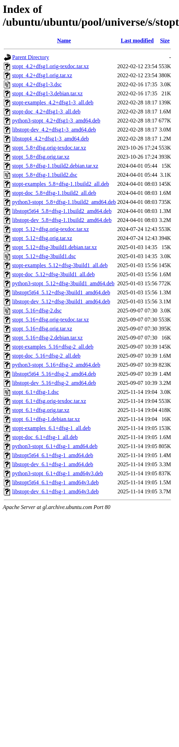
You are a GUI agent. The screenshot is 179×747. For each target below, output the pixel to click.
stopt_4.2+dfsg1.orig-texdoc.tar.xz (50, 66)
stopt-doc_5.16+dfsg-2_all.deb (46, 356)
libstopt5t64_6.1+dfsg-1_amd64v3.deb (55, 482)
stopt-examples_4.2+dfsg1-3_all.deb (52, 102)
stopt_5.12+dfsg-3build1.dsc (44, 256)
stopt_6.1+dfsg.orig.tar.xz (41, 410)
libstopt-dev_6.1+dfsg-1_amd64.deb (52, 464)
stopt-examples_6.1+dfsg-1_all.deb (51, 428)
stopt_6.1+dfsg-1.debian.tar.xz (46, 419)
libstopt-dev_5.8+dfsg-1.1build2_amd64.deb (62, 220)
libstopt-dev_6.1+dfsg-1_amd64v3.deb (55, 491)
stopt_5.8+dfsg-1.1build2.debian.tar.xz (55, 166)
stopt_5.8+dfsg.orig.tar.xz (41, 157)
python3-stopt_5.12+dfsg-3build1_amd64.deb (63, 283)
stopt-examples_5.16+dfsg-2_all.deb (52, 347)
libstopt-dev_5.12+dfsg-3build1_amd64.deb (61, 301)
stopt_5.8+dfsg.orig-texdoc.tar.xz (49, 148)
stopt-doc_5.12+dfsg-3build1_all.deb (53, 274)
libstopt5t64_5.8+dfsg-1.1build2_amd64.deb (62, 211)
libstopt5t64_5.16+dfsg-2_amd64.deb (54, 374)
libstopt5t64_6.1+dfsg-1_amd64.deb (52, 455)
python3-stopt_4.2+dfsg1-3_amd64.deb (56, 121)
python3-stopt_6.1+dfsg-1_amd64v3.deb (57, 473)
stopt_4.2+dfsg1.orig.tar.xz (42, 75)
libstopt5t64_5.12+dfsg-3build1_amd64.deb (61, 292)
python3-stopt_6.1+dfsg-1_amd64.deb (54, 446)
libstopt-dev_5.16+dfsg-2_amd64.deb (54, 383)
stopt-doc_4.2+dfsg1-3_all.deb (46, 111)
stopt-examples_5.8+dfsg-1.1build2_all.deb (60, 184)
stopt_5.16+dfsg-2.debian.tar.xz (47, 338)
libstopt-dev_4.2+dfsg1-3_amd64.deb (54, 130)
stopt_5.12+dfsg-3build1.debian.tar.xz (54, 247)
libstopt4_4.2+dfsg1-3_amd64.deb (50, 139)
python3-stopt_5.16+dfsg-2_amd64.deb (56, 365)
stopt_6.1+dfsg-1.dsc (35, 392)
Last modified (137, 40)
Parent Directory (30, 57)
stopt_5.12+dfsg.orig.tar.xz (42, 238)
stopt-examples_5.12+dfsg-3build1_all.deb (60, 265)
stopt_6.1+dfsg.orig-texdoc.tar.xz (49, 401)
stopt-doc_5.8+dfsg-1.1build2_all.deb (54, 193)
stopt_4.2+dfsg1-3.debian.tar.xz (47, 93)
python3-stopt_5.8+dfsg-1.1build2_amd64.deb (64, 202)
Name (64, 40)
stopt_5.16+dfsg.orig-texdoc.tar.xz (50, 320)
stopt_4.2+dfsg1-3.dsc (37, 84)
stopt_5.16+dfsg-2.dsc (37, 310)
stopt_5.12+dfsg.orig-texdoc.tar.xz (50, 229)
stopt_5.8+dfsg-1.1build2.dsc (44, 175)
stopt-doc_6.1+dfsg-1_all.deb (45, 437)
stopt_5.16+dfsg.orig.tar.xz (42, 329)
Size (165, 40)
